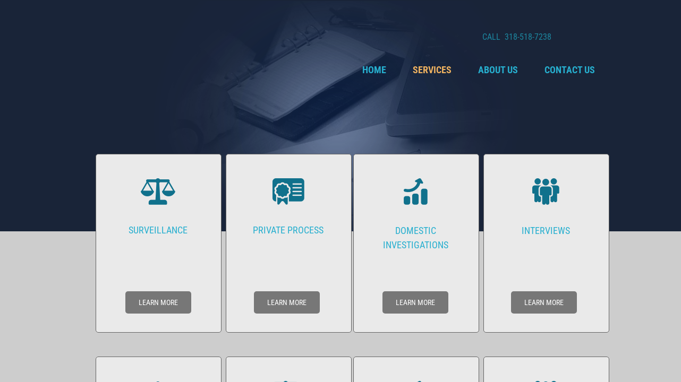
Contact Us (569, 69)
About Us (498, 69)
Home (374, 69)
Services (432, 69)
